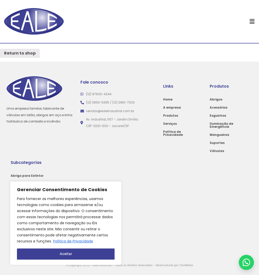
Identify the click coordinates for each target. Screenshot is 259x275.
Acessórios (218, 107)
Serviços (170, 123)
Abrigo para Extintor (27, 175)
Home (167, 99)
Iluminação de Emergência (221, 125)
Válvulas (217, 151)
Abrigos (216, 99)
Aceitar (66, 254)
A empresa (172, 107)
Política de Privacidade (73, 241)
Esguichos (218, 115)
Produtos (170, 115)
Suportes (217, 143)
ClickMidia (186, 265)
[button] (246, 262)
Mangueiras (219, 135)
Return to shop (20, 53)
